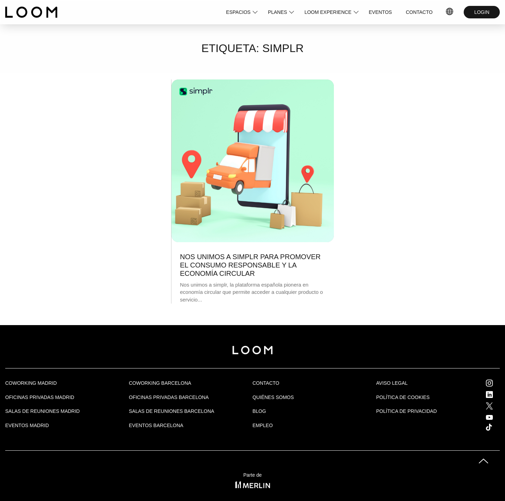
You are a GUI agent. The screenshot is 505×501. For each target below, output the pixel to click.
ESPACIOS (238, 12)
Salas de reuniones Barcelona (171, 411)
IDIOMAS (450, 12)
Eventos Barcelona (156, 425)
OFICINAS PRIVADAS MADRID (39, 397)
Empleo (263, 425)
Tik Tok (495, 427)
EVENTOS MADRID (27, 425)
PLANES (277, 12)
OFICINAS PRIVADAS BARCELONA (169, 397)
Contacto (266, 383)
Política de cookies (403, 397)
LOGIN (481, 12)
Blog (259, 411)
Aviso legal (392, 383)
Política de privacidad (406, 411)
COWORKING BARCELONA (160, 383)
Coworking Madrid (31, 383)
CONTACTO (419, 12)
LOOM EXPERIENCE (327, 12)
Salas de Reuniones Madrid (42, 411)
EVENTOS (380, 12)
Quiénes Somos (273, 397)
